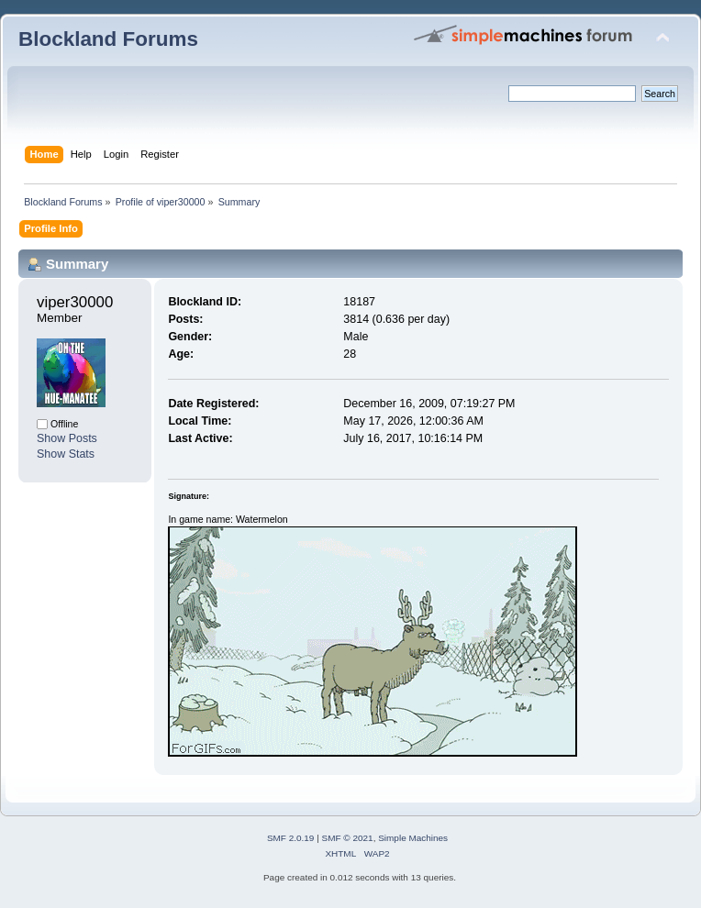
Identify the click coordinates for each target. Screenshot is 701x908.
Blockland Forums (108, 39)
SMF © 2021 (347, 838)
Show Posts (67, 438)
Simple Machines (413, 838)
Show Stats (66, 454)
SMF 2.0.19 (291, 838)
